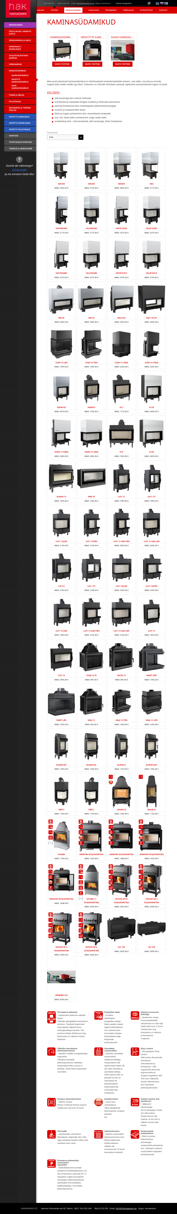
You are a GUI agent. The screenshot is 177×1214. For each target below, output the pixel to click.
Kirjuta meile (19, 169)
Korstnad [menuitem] (13, 135)
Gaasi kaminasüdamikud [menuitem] (19, 86)
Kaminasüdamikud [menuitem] (17, 70)
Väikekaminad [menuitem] (15, 64)
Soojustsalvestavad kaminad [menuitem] (18, 56)
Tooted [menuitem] (54, 10)
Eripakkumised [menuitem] (73, 10)
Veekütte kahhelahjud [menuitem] (19, 123)
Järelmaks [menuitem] (128, 10)
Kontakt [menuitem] (163, 10)
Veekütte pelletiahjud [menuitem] (19, 129)
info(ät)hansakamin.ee (85, 3)
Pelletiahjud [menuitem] (15, 101)
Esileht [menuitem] (41, 10)
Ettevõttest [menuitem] (146, 10)
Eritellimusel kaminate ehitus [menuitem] (20, 32)
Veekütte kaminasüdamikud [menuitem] (19, 80)
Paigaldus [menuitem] (94, 10)
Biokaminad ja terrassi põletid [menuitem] (20, 108)
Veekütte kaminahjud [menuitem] (19, 116)
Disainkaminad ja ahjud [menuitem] (20, 40)
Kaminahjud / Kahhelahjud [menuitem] (15, 47)
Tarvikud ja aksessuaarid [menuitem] (20, 148)
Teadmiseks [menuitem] (111, 10)
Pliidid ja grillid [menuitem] (16, 95)
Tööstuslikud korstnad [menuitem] (20, 142)
